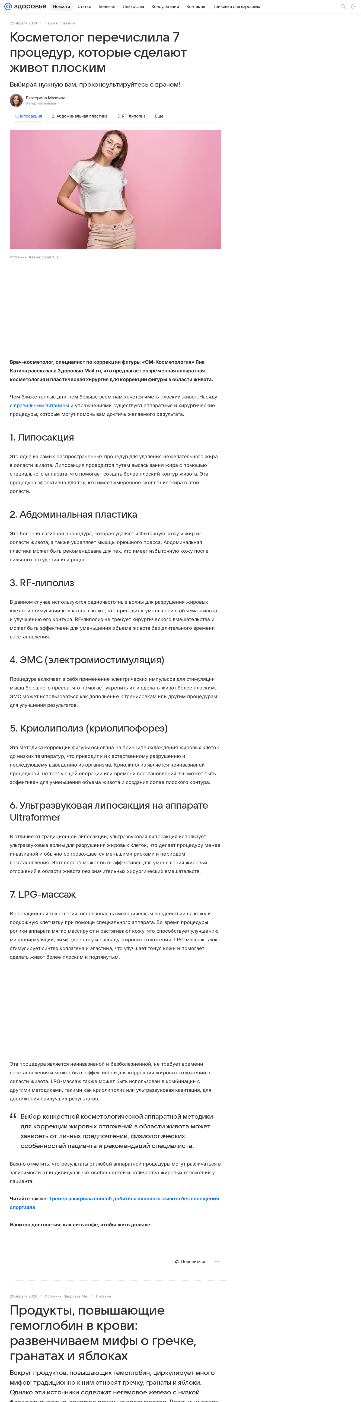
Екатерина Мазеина (45, 98)
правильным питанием (41, 405)
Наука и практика (60, 23)
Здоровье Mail (76, 1296)
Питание (103, 1296)
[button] (115, 190)
